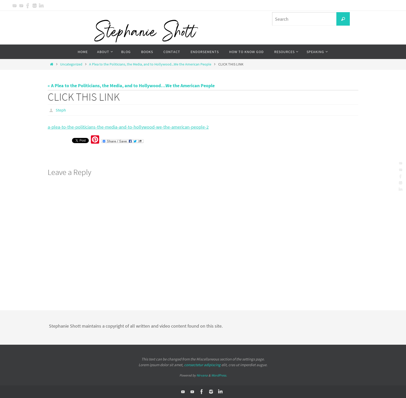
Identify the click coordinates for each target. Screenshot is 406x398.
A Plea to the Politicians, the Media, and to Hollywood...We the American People (150, 64)
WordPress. (219, 375)
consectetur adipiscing (202, 364)
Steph (61, 110)
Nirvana (202, 375)
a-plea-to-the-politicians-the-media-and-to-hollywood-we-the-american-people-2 (128, 127)
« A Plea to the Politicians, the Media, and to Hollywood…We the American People (131, 86)
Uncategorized (71, 64)
